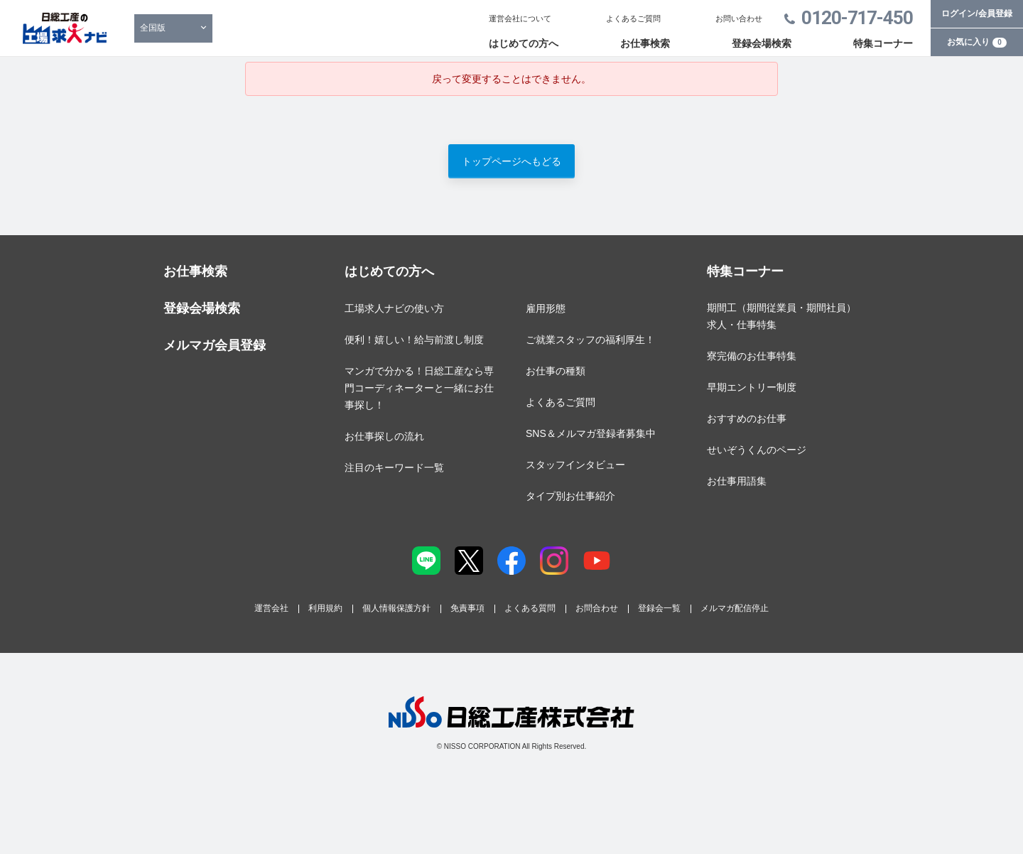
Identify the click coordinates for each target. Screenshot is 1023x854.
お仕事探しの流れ (384, 436)
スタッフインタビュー (575, 464)
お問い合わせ (738, 18)
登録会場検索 (761, 43)
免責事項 (467, 608)
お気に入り (977, 42)
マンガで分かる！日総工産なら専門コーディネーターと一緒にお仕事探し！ (419, 388)
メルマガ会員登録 (214, 345)
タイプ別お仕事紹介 (570, 496)
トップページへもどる (511, 161)
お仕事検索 (645, 43)
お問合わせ (596, 608)
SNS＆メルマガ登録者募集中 (591, 433)
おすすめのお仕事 (746, 418)
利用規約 (325, 608)
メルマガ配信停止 (734, 608)
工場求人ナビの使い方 (394, 308)
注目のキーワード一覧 (394, 467)
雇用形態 (545, 308)
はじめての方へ (523, 43)
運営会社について (520, 18)
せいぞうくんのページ (756, 449)
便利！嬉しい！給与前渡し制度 (414, 339)
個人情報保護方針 (396, 608)
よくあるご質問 (633, 18)
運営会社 (271, 608)
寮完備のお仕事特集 (751, 356)
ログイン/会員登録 (976, 13)
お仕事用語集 (737, 481)
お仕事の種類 (555, 371)
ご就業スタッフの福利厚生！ (590, 339)
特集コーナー (883, 43)
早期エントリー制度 (751, 387)
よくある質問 (530, 608)
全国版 (153, 28)
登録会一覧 (659, 608)
